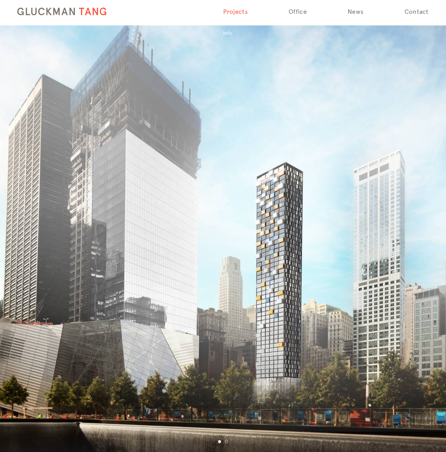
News (355, 12)
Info (227, 33)
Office (298, 12)
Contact (417, 12)
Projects (235, 12)
